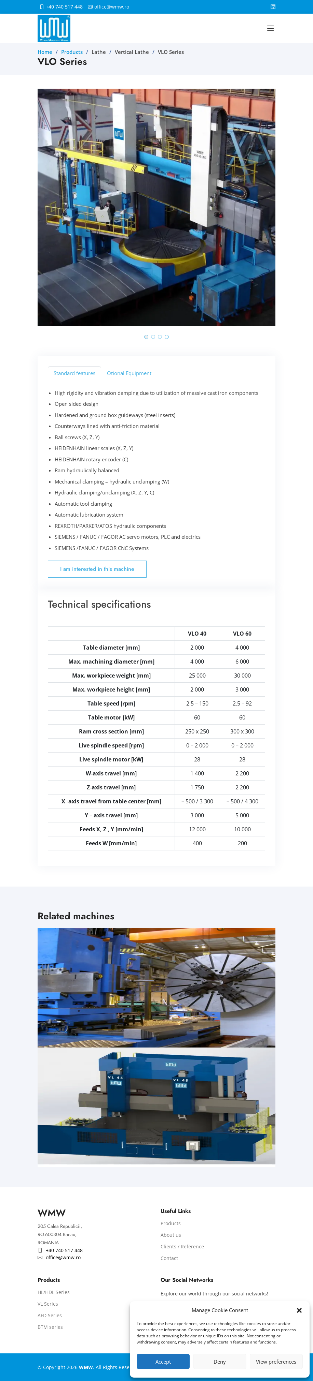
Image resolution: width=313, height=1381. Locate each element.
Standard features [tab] (74, 373)
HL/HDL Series (54, 1292)
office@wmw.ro (111, 7)
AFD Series (50, 1315)
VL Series (48, 1304)
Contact (169, 1258)
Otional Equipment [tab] (129, 373)
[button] (299, 1310)
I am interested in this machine (97, 569)
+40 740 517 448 (64, 7)
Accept (163, 1361)
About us (171, 1235)
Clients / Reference (182, 1246)
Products (72, 51)
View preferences (276, 1361)
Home (45, 51)
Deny (220, 1361)
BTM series (50, 1327)
